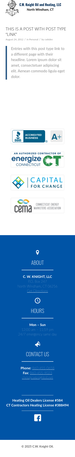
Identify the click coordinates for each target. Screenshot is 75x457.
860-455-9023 (41, 373)
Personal (33, 39)
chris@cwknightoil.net (37, 377)
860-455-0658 (43, 368)
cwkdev (49, 39)
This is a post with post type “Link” (36, 31)
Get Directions (37, 291)
